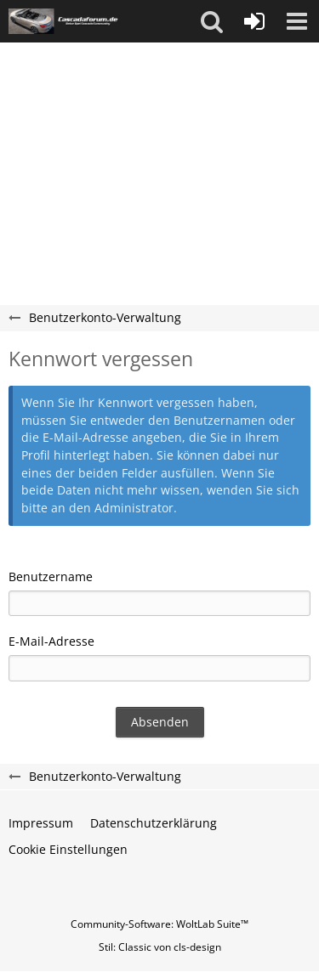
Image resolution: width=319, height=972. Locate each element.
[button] (212, 21)
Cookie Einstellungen (68, 849)
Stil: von (160, 947)
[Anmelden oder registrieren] (254, 21)
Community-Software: (159, 924)
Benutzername (51, 576)
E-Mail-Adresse (51, 641)
